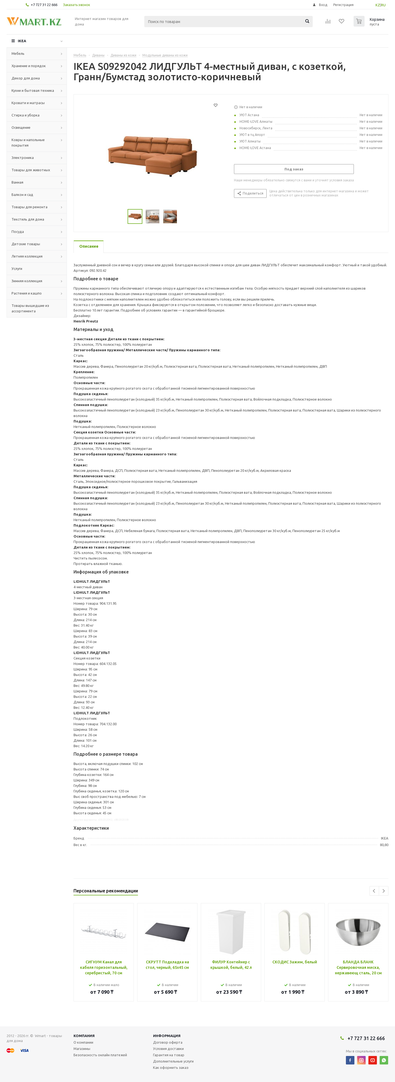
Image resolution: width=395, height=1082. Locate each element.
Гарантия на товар (168, 1055)
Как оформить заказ (170, 1067)
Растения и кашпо (27, 293)
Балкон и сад (22, 194)
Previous (374, 890)
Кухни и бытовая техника (33, 90)
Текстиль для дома (28, 219)
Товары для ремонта (29, 207)
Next (383, 890)
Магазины (82, 1048)
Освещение (21, 127)
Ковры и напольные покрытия (28, 142)
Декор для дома (26, 78)
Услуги (17, 268)
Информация (166, 1036)
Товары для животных (31, 170)
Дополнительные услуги (173, 1061)
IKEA (22, 41)
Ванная (17, 182)
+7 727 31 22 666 (44, 5)
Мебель (18, 53)
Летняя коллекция (27, 256)
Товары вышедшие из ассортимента (30, 308)
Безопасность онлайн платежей (100, 1055)
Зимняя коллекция (27, 281)
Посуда (18, 231)
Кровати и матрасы (28, 103)
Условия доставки (168, 1048)
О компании (83, 1042)
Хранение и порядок (29, 66)
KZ (378, 5)
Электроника (23, 157)
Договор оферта (167, 1042)
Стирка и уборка (26, 115)
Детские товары (26, 244)
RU (383, 5)
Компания (84, 1036)
